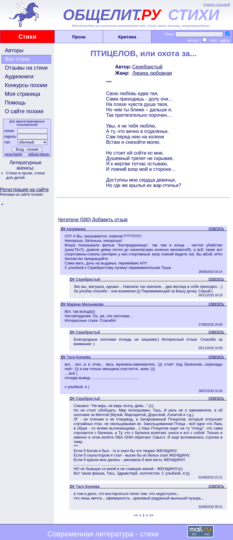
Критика (127, 36)
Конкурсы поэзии (26, 85)
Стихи (27, 36)
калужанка (76, 229)
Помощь (15, 103)
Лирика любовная (152, 73)
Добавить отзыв (109, 219)
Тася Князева (78, 357)
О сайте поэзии (24, 111)
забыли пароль (38, 154)
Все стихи (17, 59)
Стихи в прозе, (20, 173)
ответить (216, 228)
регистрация (13, 154)
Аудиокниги (19, 77)
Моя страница (22, 94)
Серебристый (147, 66)
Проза (79, 36)
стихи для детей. (25, 175)
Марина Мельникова (85, 304)
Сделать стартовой (216, 4)
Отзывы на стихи (26, 68)
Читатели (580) (74, 219)
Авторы (14, 50)
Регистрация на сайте (24, 189)
